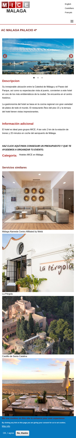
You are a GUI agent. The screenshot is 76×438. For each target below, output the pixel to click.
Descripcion (10, 81)
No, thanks (22, 433)
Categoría (9, 155)
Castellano (69, 8)
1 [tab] (34, 77)
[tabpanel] (38, 56)
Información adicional (17, 123)
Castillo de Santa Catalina (14, 356)
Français (68, 12)
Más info (6, 426)
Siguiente (71, 56)
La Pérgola (7, 294)
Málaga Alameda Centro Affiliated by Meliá (22, 231)
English (68, 4)
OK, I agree (8, 433)
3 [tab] (42, 77)
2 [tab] (38, 77)
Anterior (5, 56)
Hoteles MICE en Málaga (31, 155)
